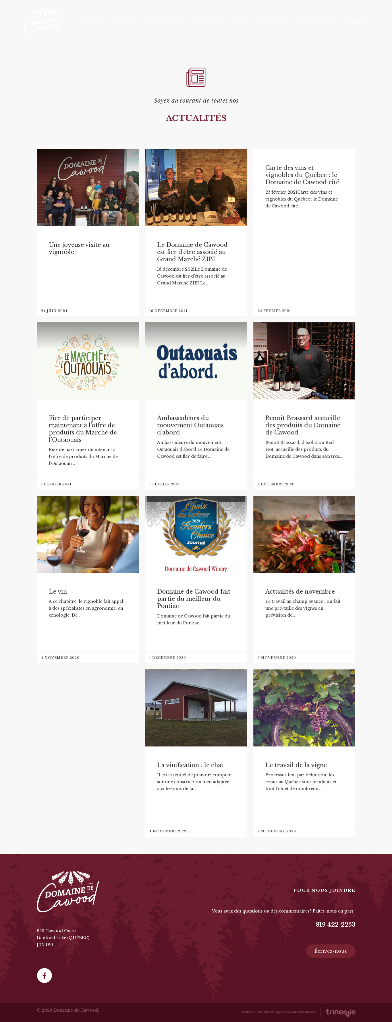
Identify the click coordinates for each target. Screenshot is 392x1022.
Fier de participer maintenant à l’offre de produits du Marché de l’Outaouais (83, 429)
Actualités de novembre (300, 591)
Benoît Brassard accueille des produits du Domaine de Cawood (302, 425)
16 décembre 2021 (168, 311)
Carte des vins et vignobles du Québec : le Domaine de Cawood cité (302, 175)
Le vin (58, 591)
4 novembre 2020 (60, 658)
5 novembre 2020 (277, 658)
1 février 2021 (56, 484)
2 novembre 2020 (277, 831)
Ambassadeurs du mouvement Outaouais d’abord (190, 425)
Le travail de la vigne (296, 765)
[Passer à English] (354, 21)
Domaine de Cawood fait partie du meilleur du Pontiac (193, 599)
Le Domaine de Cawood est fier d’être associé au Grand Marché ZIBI (192, 252)
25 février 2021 (274, 311)
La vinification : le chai (190, 765)
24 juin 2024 (54, 311)
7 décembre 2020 (276, 484)
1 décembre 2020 (167, 658)
